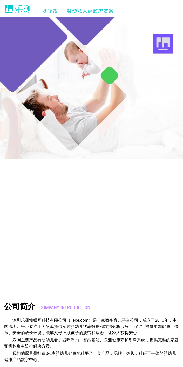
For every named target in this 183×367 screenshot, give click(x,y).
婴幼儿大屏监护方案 (90, 11)
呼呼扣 (50, 11)
